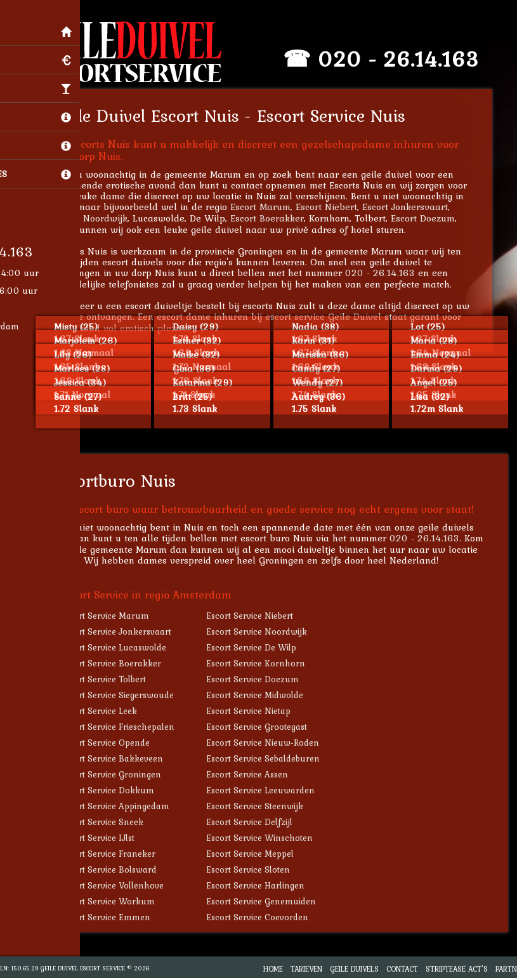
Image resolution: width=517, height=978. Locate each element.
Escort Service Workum (116, 901)
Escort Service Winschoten (268, 837)
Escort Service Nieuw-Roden (271, 742)
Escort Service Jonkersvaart (124, 631)
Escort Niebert (335, 206)
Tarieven (306, 968)
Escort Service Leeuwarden (269, 790)
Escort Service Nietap (257, 710)
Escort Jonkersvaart (414, 206)
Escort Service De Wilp (260, 647)
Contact (402, 968)
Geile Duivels (354, 968)
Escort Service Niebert (258, 615)
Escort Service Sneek (110, 822)
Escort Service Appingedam (123, 806)
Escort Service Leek (107, 710)
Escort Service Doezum (261, 679)
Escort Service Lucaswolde (122, 647)
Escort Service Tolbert (112, 679)
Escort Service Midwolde (263, 695)
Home (273, 968)
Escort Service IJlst (106, 837)
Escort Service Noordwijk (265, 631)
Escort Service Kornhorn (264, 663)
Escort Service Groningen (119, 774)
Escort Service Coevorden (266, 917)
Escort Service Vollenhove (121, 885)
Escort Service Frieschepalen (126, 726)
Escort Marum (269, 206)
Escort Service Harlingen (264, 885)
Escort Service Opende (114, 742)
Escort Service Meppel (259, 853)
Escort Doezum (432, 218)
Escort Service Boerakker (119, 663)
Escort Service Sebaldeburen (272, 758)
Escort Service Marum (113, 615)
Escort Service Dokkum (116, 790)
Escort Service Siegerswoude (126, 695)
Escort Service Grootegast (265, 726)
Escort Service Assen (256, 774)
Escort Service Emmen (114, 917)
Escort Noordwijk (99, 218)
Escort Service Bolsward (117, 869)
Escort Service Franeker (116, 853)
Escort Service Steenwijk (263, 806)
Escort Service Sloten (257, 869)
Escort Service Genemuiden (270, 901)
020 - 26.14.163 (407, 59)
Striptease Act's (457, 968)
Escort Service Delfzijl (258, 822)
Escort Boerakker (276, 218)
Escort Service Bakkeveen (120, 758)
